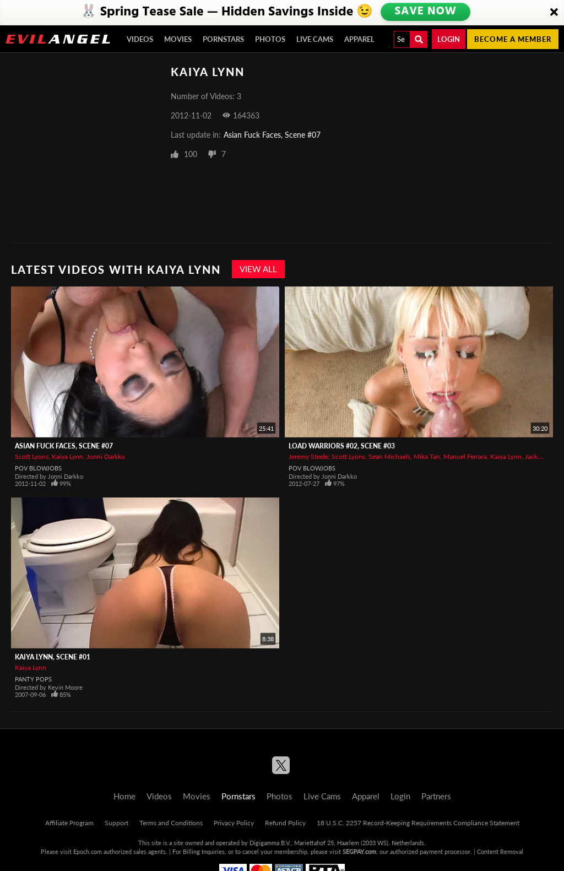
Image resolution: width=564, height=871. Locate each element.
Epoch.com (87, 851)
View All (258, 269)
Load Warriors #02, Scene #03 (342, 446)
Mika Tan (427, 456)
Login (448, 39)
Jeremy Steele (308, 456)
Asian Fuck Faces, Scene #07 (272, 134)
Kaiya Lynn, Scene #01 (52, 657)
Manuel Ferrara (465, 456)
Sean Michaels (389, 456)
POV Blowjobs (38, 468)
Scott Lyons (31, 456)
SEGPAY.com (359, 851)
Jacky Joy (538, 456)
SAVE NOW (425, 12)
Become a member (512, 39)
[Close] (554, 13)
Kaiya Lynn (67, 456)
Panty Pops (33, 679)
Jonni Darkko (105, 456)
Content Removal (500, 851)
